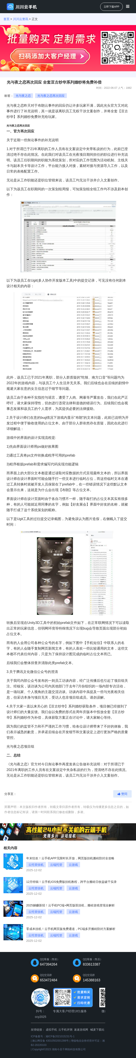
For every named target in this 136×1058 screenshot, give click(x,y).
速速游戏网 (81, 1029)
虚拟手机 (51, 1029)
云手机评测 (65, 1029)
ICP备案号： (52, 1036)
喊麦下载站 (97, 1029)
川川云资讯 (20, 19)
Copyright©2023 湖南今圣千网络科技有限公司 (58, 1049)
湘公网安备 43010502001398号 (50, 1040)
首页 (6, 19)
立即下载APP (111, 6)
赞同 (122, 794)
